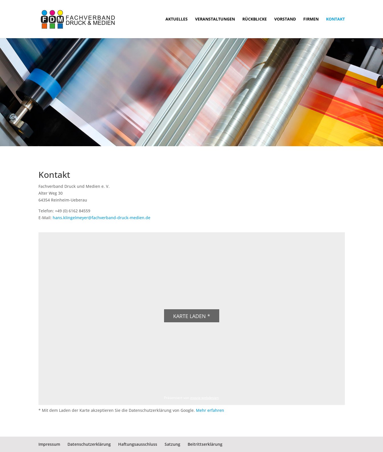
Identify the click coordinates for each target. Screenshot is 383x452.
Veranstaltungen (215, 19)
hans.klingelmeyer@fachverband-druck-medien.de (101, 217)
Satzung (172, 444)
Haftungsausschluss (137, 444)
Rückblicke (254, 19)
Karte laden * (191, 316)
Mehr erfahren (210, 410)
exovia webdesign (204, 397)
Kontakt (335, 19)
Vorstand (285, 19)
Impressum (49, 444)
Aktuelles (176, 19)
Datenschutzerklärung (89, 444)
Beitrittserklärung (205, 444)
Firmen (311, 19)
